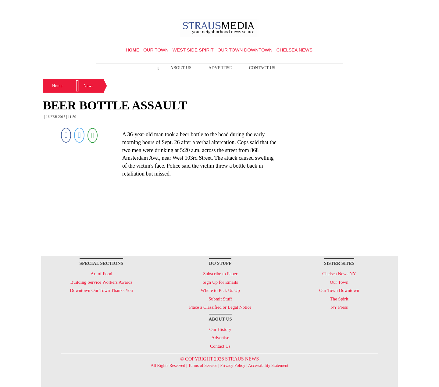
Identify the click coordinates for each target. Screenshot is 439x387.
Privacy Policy (232, 365)
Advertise (220, 68)
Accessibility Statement (268, 365)
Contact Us (262, 68)
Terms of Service (202, 365)
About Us (180, 68)
